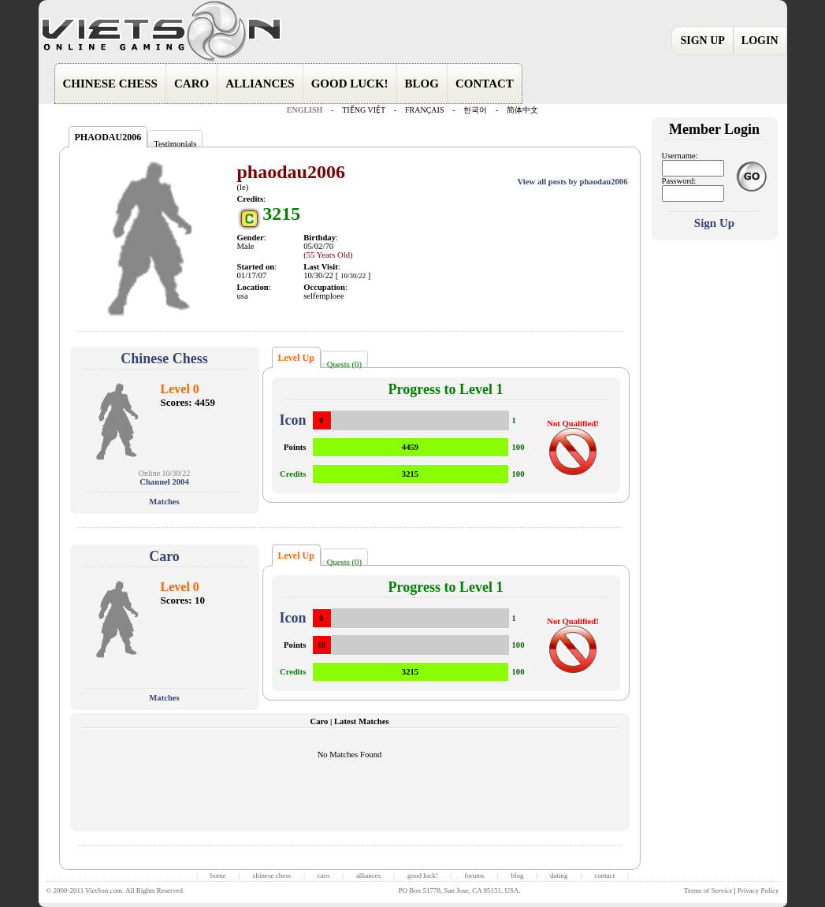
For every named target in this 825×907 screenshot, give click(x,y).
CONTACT (484, 83)
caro (324, 875)
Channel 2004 (163, 482)
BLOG (422, 83)
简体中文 (522, 110)
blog (517, 875)
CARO (191, 83)
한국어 (475, 110)
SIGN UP (702, 40)
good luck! (422, 875)
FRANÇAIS (424, 110)
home (218, 875)
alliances (368, 875)
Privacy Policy (758, 890)
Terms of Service (708, 890)
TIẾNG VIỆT (363, 110)
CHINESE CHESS (110, 83)
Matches (164, 501)
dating (559, 875)
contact (604, 875)
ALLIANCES (260, 83)
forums (474, 875)
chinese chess (271, 875)
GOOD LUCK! (349, 83)
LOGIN (760, 40)
